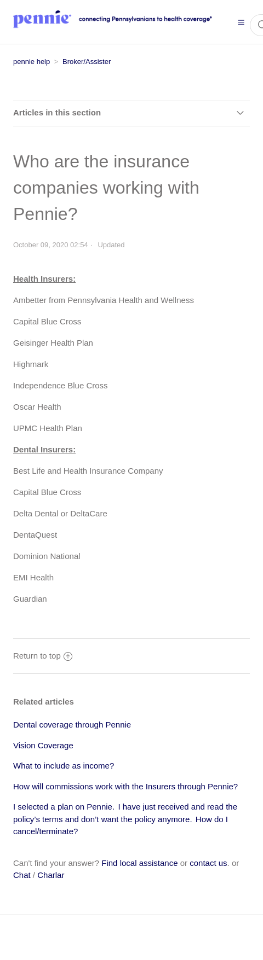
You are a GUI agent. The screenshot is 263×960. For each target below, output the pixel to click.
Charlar (50, 875)
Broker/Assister (86, 61)
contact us (208, 863)
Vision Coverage (43, 745)
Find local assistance (139, 863)
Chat (22, 875)
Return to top (42, 655)
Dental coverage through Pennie (72, 724)
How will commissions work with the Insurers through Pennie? (125, 786)
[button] (241, 22)
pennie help (31, 61)
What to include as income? (63, 765)
